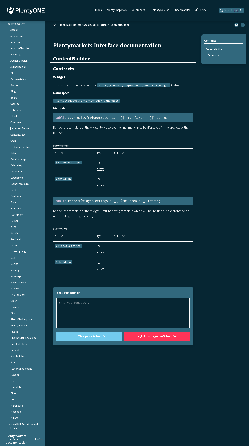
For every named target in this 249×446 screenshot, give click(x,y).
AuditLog (15, 54)
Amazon (15, 42)
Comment (16, 122)
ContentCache (18, 134)
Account (15, 29)
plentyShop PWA (117, 10)
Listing (14, 245)
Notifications (18, 294)
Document (16, 171)
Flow (13, 202)
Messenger (16, 276)
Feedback (15, 196)
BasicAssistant (18, 79)
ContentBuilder (21, 128)
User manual (182, 10)
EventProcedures (20, 183)
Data (13, 153)
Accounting (16, 35)
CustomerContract (21, 147)
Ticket (14, 393)
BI (11, 72)
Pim (12, 313)
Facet (13, 190)
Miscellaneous (18, 282)
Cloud (13, 116)
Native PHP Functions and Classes (23, 426)
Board (13, 97)
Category (15, 109)
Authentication (19, 60)
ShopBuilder (17, 356)
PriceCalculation (19, 344)
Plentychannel (18, 325)
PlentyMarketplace (21, 319)
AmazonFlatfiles (19, 48)
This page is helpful (89, 336)
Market (14, 263)
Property (15, 350)
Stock (13, 362)
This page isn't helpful (157, 336)
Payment (15, 307)
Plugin (14, 331)
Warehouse (16, 405)
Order (13, 300)
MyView (14, 288)
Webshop (15, 411)
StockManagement (21, 368)
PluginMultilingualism (23, 337)
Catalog (14, 103)
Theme (201, 10)
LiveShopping (18, 251)
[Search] (232, 10)
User (12, 399)
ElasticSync (16, 177)
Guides (97, 10)
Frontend (15, 208)
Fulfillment (16, 214)
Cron (13, 140)
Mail (12, 257)
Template (16, 387)
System (14, 374)
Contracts (213, 55)
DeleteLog (16, 165)
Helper (14, 220)
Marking (15, 270)
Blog (13, 91)
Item (13, 226)
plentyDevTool (161, 10)
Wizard (14, 417)
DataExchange (18, 159)
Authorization (18, 66)
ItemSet (15, 233)
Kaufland (15, 239)
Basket (14, 85)
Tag (12, 381)
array (100, 169)
